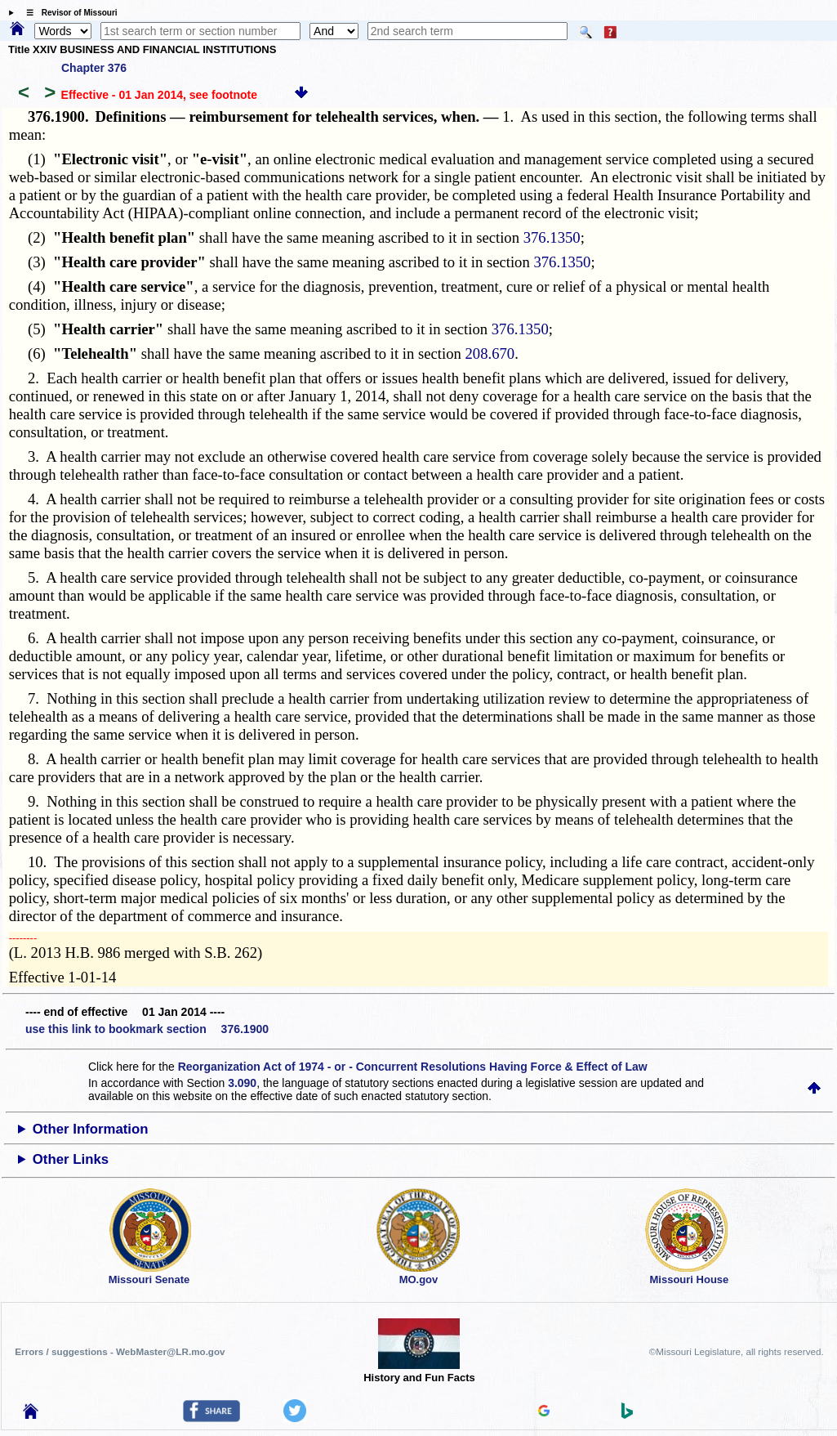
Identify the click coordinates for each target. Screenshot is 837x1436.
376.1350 (552, 237)
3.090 (242, 1082)
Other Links (71, 1159)
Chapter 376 (94, 67)
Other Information (91, 1129)
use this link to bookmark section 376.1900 (147, 1029)
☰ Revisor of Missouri (68, 12)
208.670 (490, 353)
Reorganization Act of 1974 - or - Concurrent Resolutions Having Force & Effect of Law (413, 1066)
